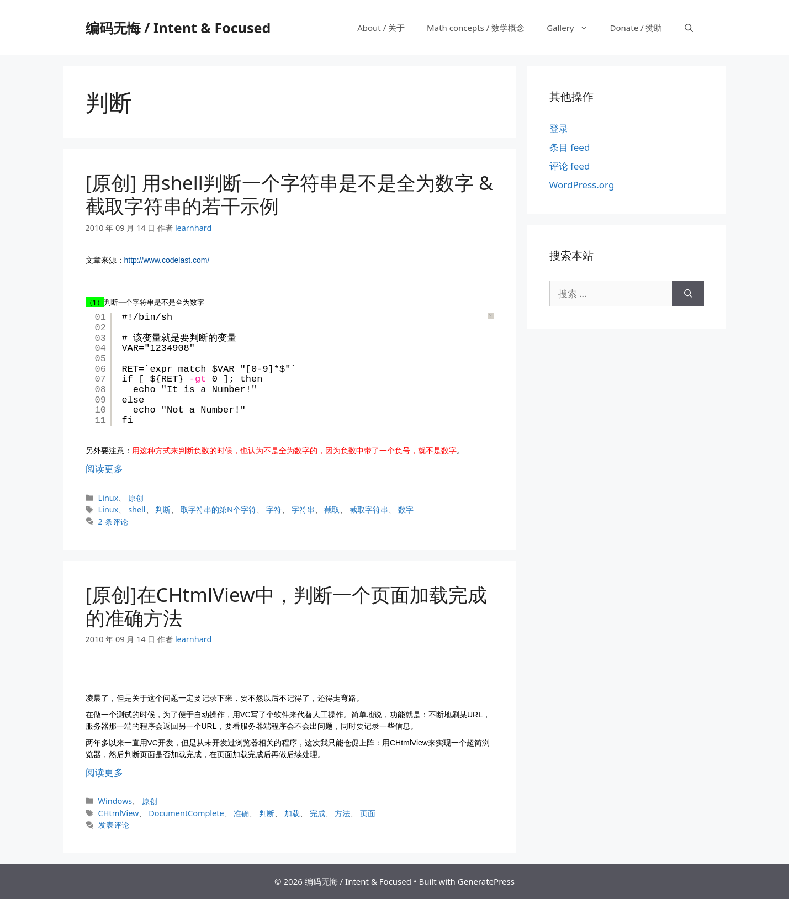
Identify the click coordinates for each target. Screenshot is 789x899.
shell (136, 509)
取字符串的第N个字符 (218, 509)
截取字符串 (369, 509)
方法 (342, 813)
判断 (163, 509)
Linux (108, 498)
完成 (317, 813)
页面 (367, 813)
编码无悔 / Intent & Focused (178, 27)
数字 (406, 509)
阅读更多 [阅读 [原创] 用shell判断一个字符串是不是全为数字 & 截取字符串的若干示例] (104, 468)
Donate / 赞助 (636, 27)
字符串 (303, 509)
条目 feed (569, 147)
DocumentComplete (186, 813)
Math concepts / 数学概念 (476, 27)
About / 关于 (381, 27)
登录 (558, 128)
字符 (274, 509)
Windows (115, 801)
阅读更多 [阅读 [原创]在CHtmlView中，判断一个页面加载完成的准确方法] (104, 772)
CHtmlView (118, 813)
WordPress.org (582, 184)
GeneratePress (486, 881)
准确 (241, 813)
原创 (136, 498)
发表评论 (113, 824)
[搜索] (688, 294)
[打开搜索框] (689, 27)
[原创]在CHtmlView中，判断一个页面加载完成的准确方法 (286, 606)
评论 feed (569, 166)
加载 (292, 813)
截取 (332, 509)
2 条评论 (113, 521)
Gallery (573, 27)
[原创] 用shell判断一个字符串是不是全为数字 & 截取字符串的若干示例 (289, 194)
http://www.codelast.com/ (167, 260)
